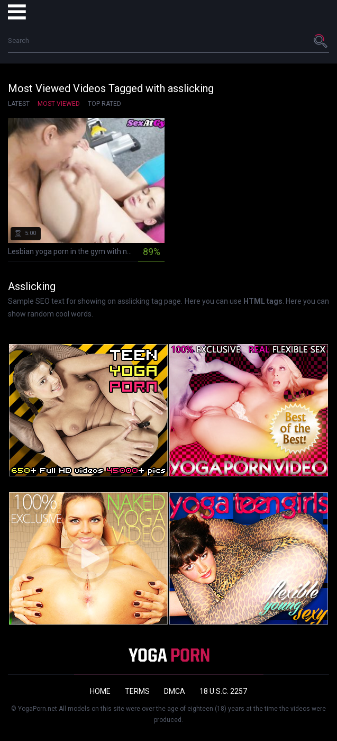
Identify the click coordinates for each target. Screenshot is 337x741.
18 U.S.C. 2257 (223, 691)
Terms (137, 691)
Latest (19, 103)
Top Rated (104, 103)
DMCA (174, 691)
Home (100, 691)
